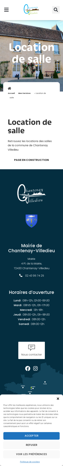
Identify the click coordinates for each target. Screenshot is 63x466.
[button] (58, 398)
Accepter (31, 435)
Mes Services (24, 93)
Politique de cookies (30, 461)
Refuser (31, 445)
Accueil (11, 93)
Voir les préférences (31, 454)
